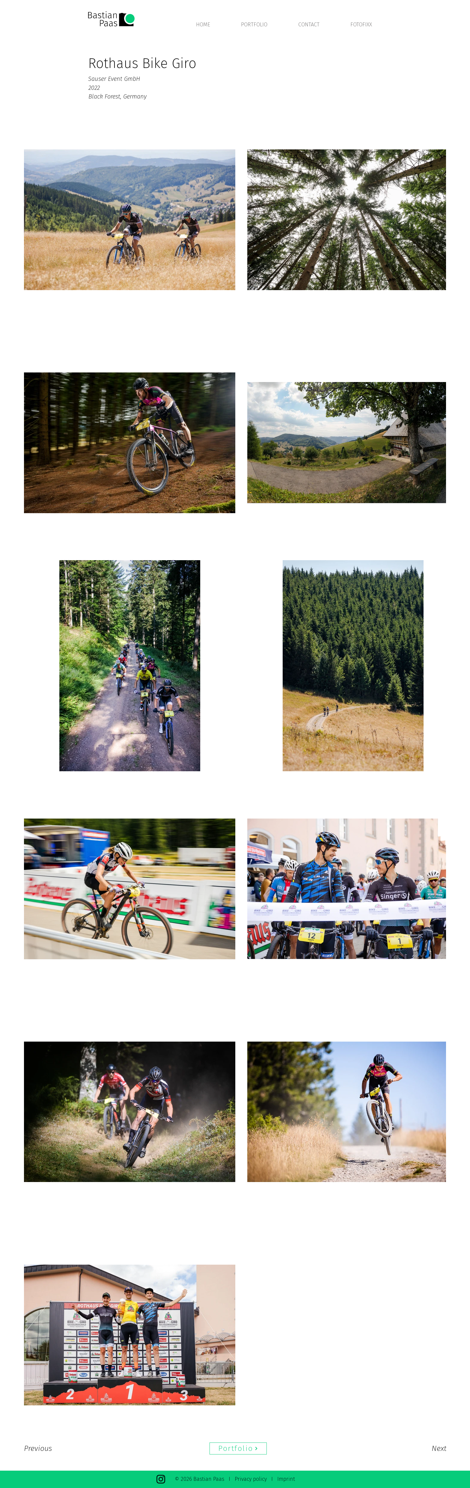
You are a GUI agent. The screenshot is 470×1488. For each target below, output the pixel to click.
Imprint (286, 1479)
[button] (265, 24)
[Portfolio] (238, 1448)
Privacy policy (251, 1479)
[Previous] (45, 1448)
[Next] (426, 1448)
